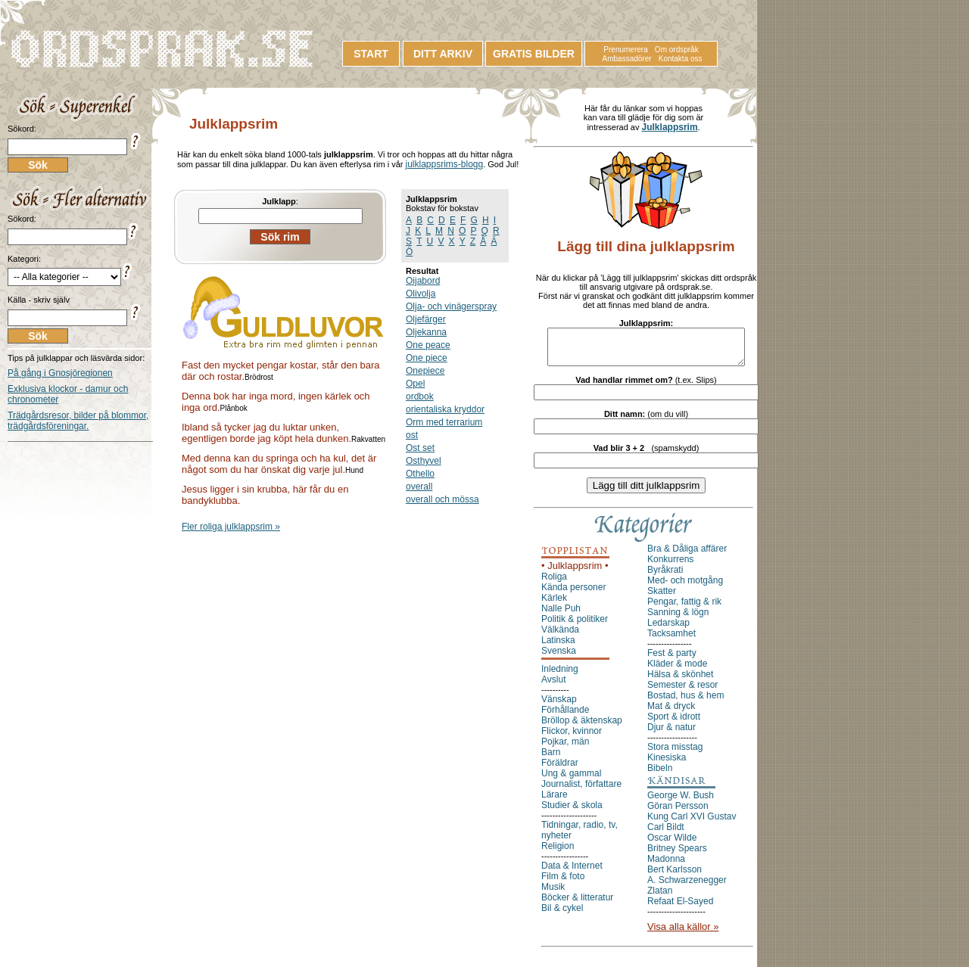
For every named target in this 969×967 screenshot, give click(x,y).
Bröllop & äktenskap (581, 727)
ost (412, 435)
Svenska (558, 657)
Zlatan (659, 897)
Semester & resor (682, 691)
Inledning (559, 675)
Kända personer (573, 594)
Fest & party (671, 660)
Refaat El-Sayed (680, 908)
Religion (557, 852)
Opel (415, 383)
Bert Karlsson (674, 876)
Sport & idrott (673, 723)
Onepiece (425, 370)
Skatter (661, 597)
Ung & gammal (571, 780)
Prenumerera (625, 49)
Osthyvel (423, 461)
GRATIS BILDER (534, 54)
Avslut (553, 686)
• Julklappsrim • (575, 572)
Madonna (666, 865)
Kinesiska (666, 764)
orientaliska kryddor (445, 409)
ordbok (420, 396)
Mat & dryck (671, 712)
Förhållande (565, 716)
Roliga (554, 583)
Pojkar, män (565, 748)
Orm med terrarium (444, 422)
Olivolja (420, 293)
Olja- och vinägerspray (451, 306)
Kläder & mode (677, 670)
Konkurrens (670, 566)
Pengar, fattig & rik (684, 608)
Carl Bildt (665, 834)
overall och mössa (442, 499)
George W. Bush (680, 802)
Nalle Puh (561, 615)
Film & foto (562, 883)
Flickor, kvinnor (571, 737)
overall (419, 486)
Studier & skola (572, 812)
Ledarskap (668, 629)
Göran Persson (678, 812)
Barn (550, 759)
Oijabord (423, 280)
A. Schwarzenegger (687, 886)
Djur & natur (671, 734)
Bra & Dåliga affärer (687, 555)
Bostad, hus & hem (685, 702)
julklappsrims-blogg (444, 164)
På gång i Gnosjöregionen (60, 373)
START (371, 54)
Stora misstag (675, 753)
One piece (426, 358)
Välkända (560, 636)
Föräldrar (559, 769)
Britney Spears (677, 855)
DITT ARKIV (442, 54)
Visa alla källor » (682, 933)
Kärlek (554, 604)
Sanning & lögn (678, 619)
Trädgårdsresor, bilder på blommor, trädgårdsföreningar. (78, 420)
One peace (428, 345)
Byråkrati (665, 576)
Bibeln (659, 775)
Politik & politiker (574, 625)
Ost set (420, 448)
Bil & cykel (562, 914)
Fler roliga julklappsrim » (231, 526)
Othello (420, 473)
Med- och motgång (685, 587)
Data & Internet (572, 872)
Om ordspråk (677, 49)
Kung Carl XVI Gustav (691, 823)
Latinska (558, 647)
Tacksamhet (671, 640)
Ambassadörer (627, 58)
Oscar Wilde (671, 844)
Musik (553, 893)
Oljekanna (426, 332)
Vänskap (559, 706)
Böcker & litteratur (577, 904)
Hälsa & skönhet (680, 681)
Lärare (554, 801)
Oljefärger (426, 319)
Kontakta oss (681, 58)
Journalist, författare (581, 790)
